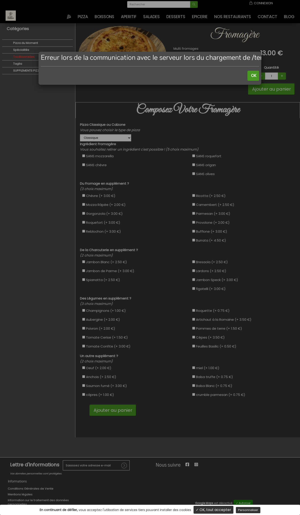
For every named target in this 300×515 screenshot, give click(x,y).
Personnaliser (248, 510)
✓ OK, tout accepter (213, 509)
